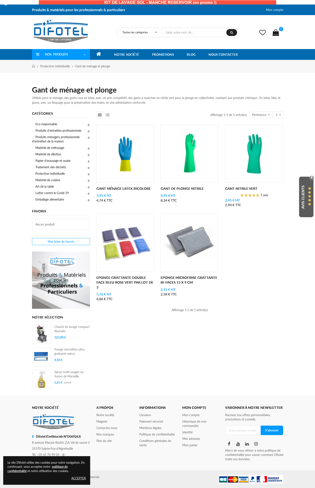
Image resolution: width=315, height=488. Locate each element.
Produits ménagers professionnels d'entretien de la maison (56, 139)
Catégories (42, 113)
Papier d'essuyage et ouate (52, 160)
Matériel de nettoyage (49, 148)
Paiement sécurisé (151, 421)
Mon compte (274, 10)
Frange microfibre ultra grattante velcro (69, 351)
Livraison (145, 415)
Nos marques (105, 434)
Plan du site (104, 441)
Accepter (78, 478)
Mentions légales (150, 428)
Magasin (101, 421)
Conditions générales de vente (155, 443)
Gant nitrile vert (241, 188)
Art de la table (44, 186)
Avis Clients (303, 197)
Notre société (105, 415)
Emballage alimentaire (49, 199)
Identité (187, 432)
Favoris (39, 211)
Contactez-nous (106, 428)
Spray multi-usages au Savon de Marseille (69, 374)
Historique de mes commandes (194, 424)
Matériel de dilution (48, 154)
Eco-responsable (46, 124)
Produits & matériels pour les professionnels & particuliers (78, 10)
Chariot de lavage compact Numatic (72, 329)
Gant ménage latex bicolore (123, 188)
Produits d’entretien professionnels (58, 130)
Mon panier (190, 445)
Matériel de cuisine (47, 180)
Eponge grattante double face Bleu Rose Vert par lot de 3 (124, 282)
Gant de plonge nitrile (182, 188)
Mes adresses (191, 438)
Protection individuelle (50, 173)
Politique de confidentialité (157, 434)
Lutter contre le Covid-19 (52, 193)
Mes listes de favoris (61, 241)
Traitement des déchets (50, 167)
